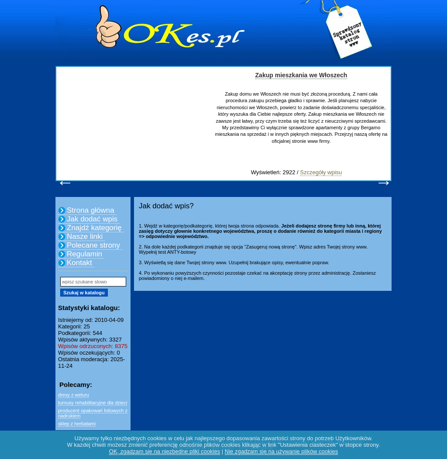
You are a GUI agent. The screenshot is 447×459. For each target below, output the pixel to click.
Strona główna (90, 210)
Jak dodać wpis (92, 219)
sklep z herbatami (77, 423)
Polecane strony (93, 245)
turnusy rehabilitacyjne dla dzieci (92, 402)
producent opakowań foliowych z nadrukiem (92, 413)
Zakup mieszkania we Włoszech (301, 75)
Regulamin (84, 254)
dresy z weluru (73, 394)
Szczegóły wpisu (321, 172)
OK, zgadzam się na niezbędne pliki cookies (164, 451)
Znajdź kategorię (94, 228)
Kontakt (79, 263)
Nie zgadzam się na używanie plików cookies (281, 451)
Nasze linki (85, 236)
